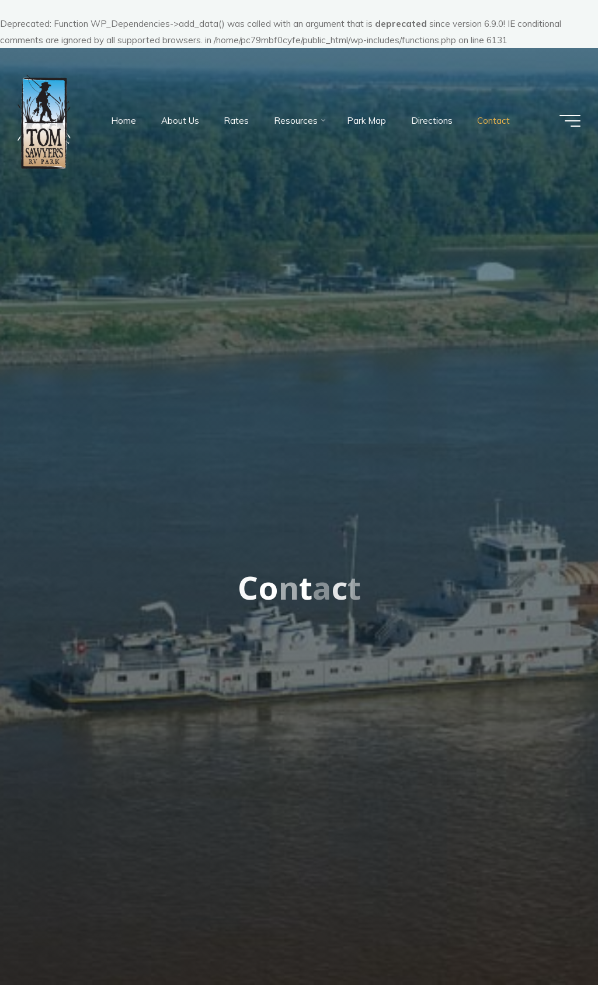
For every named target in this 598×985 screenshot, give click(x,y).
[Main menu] (569, 121)
